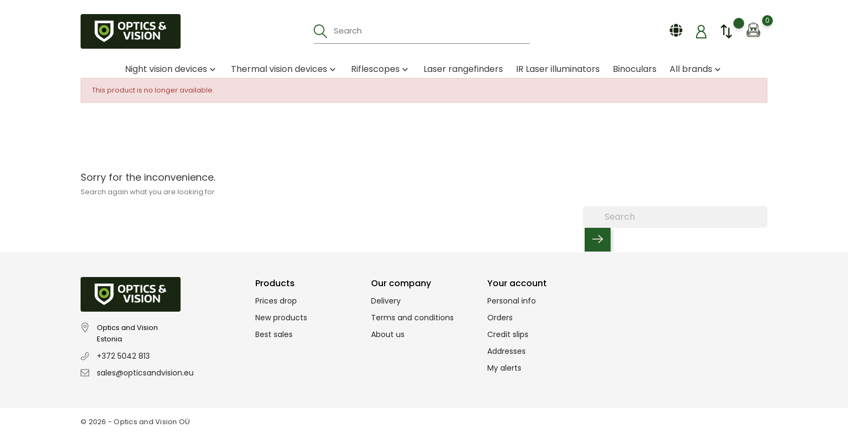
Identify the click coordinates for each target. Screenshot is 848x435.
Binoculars (635, 69)
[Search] (675, 217)
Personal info (511, 300)
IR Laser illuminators (558, 69)
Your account (517, 283)
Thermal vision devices (284, 69)
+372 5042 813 (123, 356)
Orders (500, 317)
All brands (696, 69)
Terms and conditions (412, 317)
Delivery (386, 300)
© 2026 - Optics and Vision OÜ (135, 422)
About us (388, 334)
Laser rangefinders (463, 69)
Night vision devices (171, 69)
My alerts (504, 367)
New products (281, 317)
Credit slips (507, 334)
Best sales (274, 334)
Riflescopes (380, 69)
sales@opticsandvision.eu (145, 372)
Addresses (506, 351)
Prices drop (276, 300)
